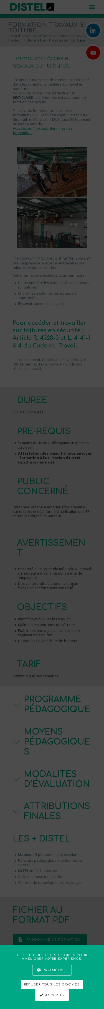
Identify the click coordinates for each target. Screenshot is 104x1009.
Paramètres (55, 970)
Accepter (55, 995)
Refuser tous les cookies (52, 984)
